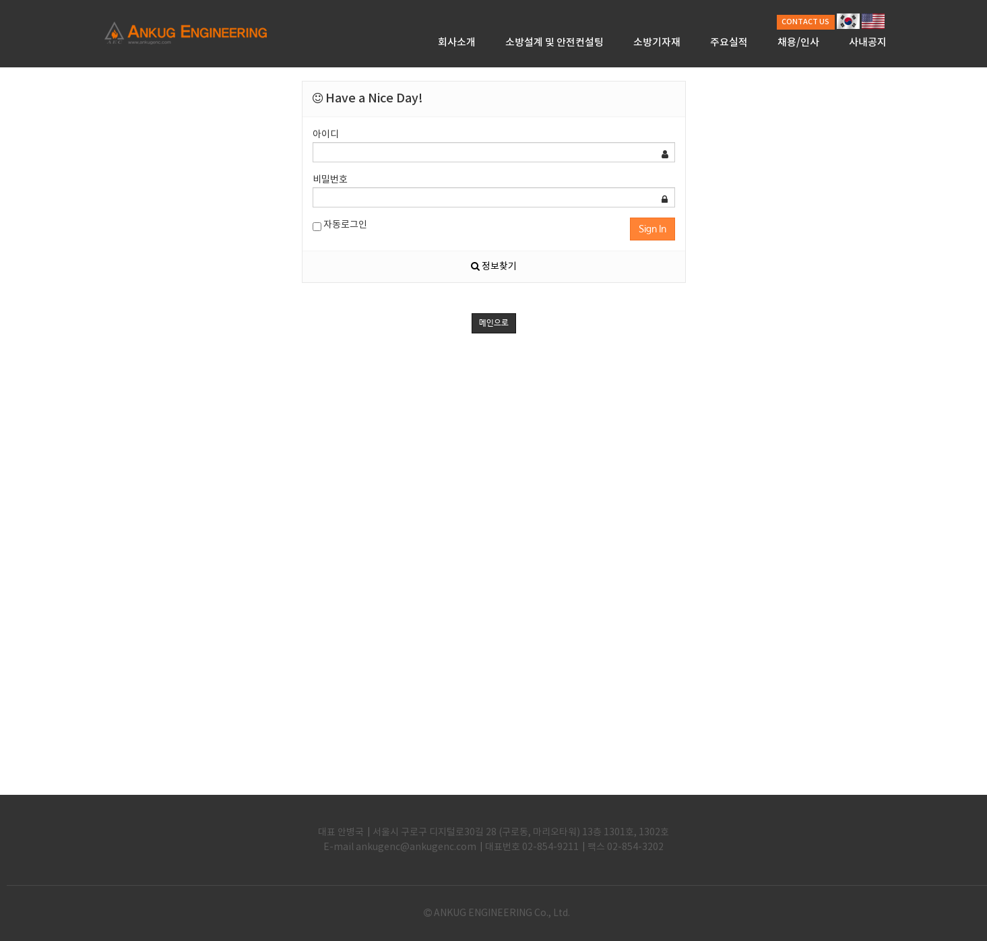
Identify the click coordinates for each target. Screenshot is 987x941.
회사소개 (457, 42)
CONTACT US (805, 22)
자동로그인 (340, 225)
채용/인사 (798, 42)
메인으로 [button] (494, 323)
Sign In (652, 229)
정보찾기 (494, 266)
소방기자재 (656, 42)
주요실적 (729, 42)
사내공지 (868, 42)
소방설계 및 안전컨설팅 (554, 42)
